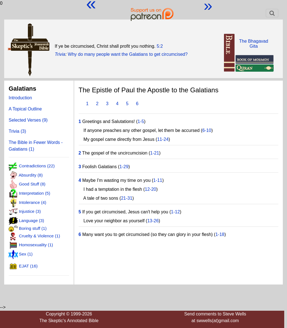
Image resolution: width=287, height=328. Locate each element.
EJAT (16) (28, 266)
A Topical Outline (25, 109)
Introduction (20, 97)
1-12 (175, 211)
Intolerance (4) (32, 202)
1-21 (154, 153)
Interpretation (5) (34, 193)
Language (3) (31, 220)
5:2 (160, 46)
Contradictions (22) (37, 166)
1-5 (141, 121)
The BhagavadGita (253, 44)
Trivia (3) (17, 131)
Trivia (60, 54)
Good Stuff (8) (32, 184)
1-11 (157, 180)
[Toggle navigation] (272, 13)
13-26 (153, 220)
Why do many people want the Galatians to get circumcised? (128, 54)
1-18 (219, 234)
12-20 (150, 189)
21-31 (126, 198)
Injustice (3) (30, 211)
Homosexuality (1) (36, 245)
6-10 (206, 130)
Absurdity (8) (31, 175)
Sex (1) (26, 254)
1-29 (123, 166)
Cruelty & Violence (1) (39, 235)
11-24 (162, 139)
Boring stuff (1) (33, 228)
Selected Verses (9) (28, 120)
